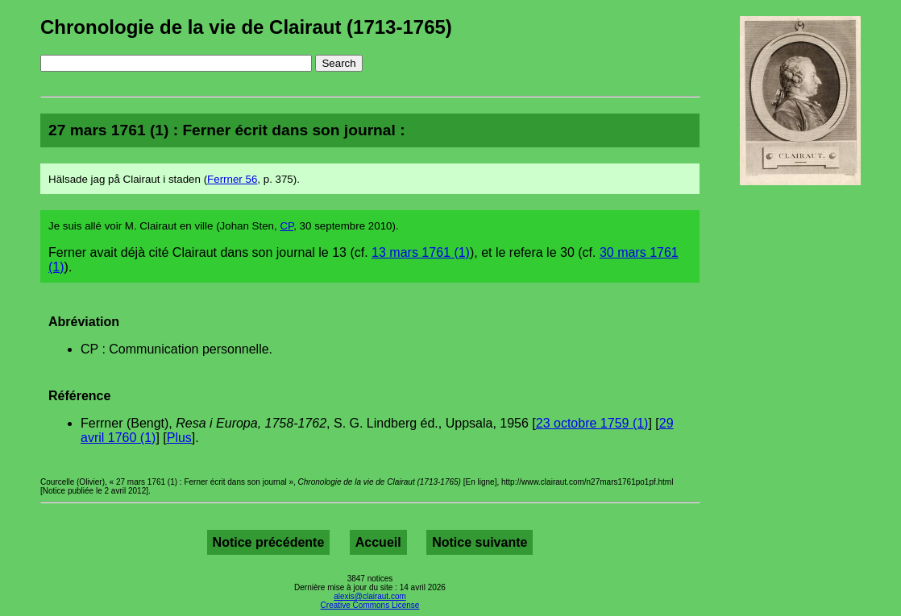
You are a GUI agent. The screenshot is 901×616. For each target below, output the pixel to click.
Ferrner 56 (232, 179)
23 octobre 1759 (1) (592, 423)
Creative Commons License (370, 605)
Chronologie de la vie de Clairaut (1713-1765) (246, 27)
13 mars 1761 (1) (421, 252)
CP (286, 226)
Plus (179, 437)
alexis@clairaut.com (370, 596)
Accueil (378, 542)
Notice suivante (479, 542)
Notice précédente (269, 542)
